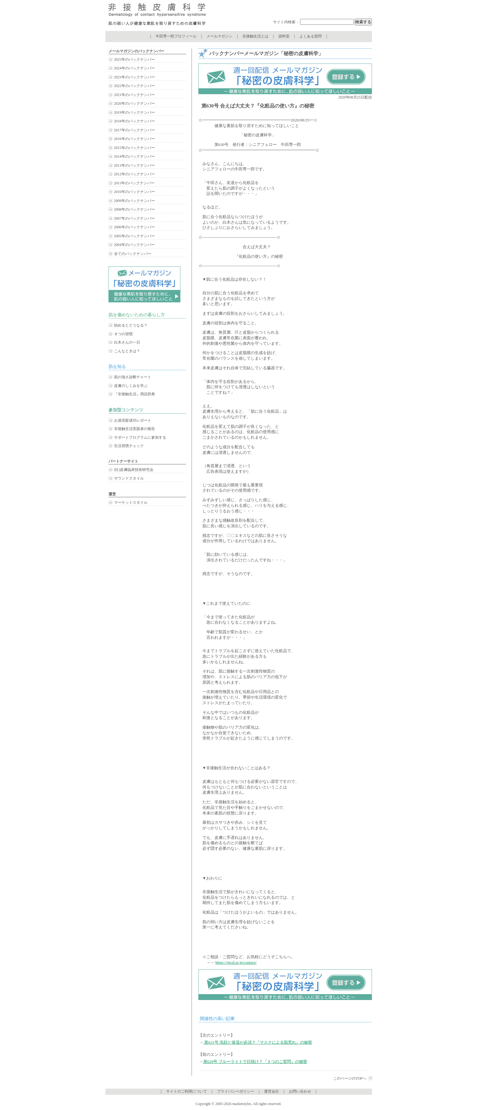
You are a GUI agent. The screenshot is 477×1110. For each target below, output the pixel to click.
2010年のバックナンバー (134, 192)
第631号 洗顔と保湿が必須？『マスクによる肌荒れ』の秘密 (257, 1042)
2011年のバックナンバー (134, 183)
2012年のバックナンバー (134, 174)
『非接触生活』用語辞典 (134, 394)
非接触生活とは (255, 36)
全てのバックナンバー (132, 254)
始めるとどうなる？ (131, 325)
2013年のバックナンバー (134, 165)
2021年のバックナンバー (134, 95)
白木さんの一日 (127, 342)
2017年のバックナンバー (134, 130)
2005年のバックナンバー (134, 236)
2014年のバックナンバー (134, 156)
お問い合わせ (300, 1091)
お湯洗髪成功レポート (132, 420)
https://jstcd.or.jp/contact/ (236, 962)
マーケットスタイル (131, 502)
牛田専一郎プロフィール (176, 36)
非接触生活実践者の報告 (134, 429)
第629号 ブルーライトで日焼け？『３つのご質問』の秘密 (255, 1061)
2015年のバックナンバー (134, 148)
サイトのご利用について (186, 1091)
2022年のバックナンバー (134, 86)
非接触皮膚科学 (157, 15)
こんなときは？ (127, 351)
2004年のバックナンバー (134, 245)
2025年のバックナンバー (134, 59)
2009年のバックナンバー (134, 201)
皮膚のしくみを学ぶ (131, 386)
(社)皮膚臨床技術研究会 (134, 469)
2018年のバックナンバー (134, 121)
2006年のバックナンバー (134, 227)
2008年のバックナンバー (134, 209)
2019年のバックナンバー (134, 112)
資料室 (283, 36)
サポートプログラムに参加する (140, 437)
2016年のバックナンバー (134, 139)
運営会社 (271, 1091)
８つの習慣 (123, 334)
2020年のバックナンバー (134, 103)
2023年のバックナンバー (134, 77)
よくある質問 (310, 36)
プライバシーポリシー (235, 1091)
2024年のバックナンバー (134, 68)
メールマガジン (219, 36)
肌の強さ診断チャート (132, 377)
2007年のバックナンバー (134, 218)
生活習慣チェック (129, 446)
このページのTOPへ (349, 1078)
